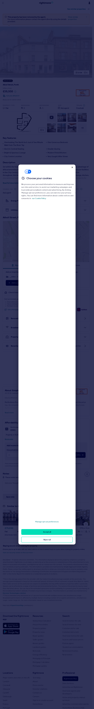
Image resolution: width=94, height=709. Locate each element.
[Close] (72, 167)
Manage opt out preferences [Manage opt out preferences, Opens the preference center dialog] (47, 522)
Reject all (47, 539)
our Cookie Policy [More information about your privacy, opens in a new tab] (39, 198)
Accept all (47, 532)
